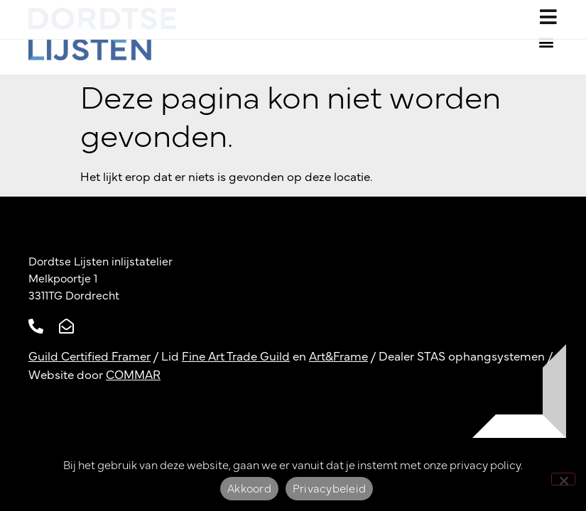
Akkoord (249, 489)
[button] (546, 41)
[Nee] (563, 479)
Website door (94, 375)
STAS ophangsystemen (481, 357)
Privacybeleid (329, 489)
